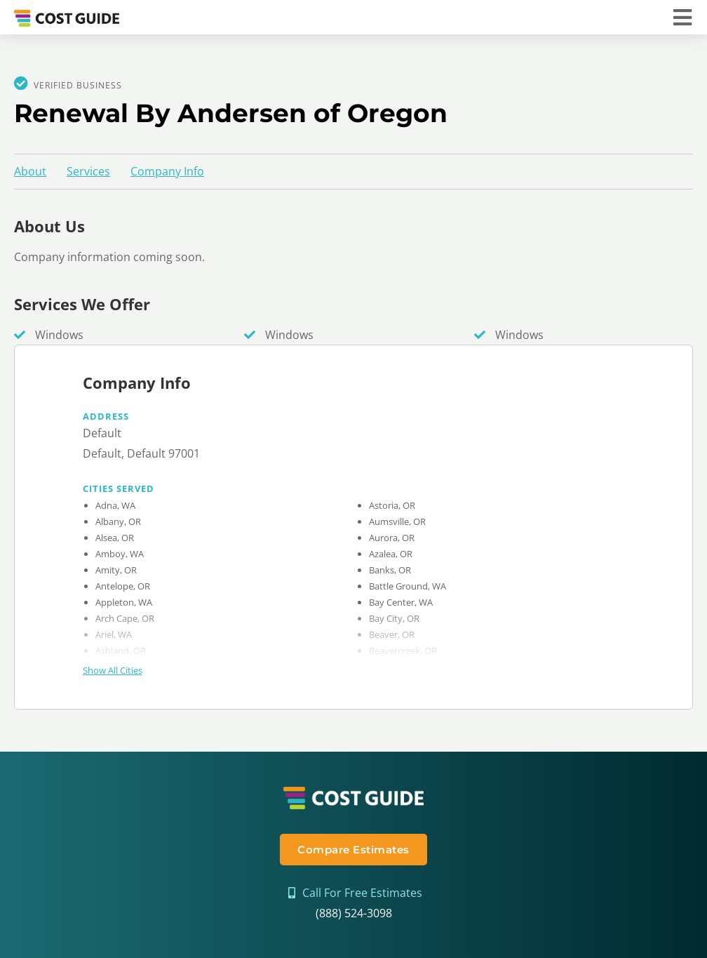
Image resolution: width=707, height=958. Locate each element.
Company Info (167, 171)
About (30, 171)
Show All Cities (112, 670)
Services (88, 171)
